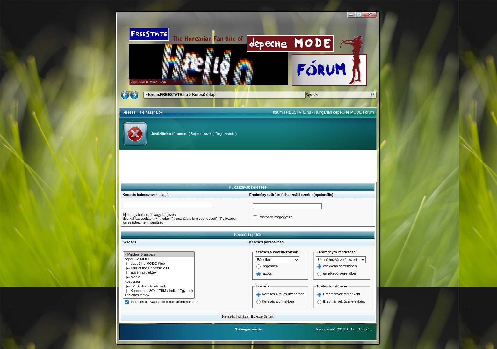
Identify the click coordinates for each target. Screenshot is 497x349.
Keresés (129, 112)
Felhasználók (151, 112)
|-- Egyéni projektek (159, 273)
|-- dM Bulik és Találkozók (159, 286)
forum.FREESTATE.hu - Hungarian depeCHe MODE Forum (323, 112)
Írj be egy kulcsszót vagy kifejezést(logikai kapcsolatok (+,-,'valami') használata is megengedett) (170, 216)
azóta (267, 274)
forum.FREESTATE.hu (168, 95)
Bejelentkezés (201, 134)
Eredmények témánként (341, 294)
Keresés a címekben (278, 301)
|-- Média (159, 277)
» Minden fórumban (159, 254)
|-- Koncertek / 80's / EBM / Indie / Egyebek (159, 291)
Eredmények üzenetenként (344, 301)
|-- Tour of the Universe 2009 (159, 268)
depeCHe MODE (159, 259)
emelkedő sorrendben (340, 274)
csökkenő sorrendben (340, 266)
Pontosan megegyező (275, 217)
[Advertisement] (248, 165)
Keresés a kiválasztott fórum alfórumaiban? (164, 302)
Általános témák (159, 295)
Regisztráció (225, 134)
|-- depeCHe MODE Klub (159, 264)
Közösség (159, 281)
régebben (270, 266)
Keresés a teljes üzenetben (283, 294)
